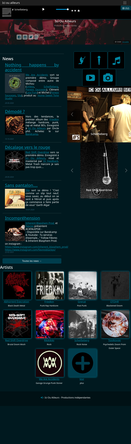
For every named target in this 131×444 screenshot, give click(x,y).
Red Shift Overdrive (37, 152)
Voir (82, 379)
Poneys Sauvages (36, 89)
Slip (19, 95)
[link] (40, 223)
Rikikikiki (49, 340)
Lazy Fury (31, 92)
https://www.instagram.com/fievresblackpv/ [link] (30, 249)
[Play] (43, 9)
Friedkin (54, 119)
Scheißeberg (51, 86)
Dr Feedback (50, 161)
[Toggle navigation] (125, 3)
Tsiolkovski (114, 340)
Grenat (82, 301)
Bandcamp (32, 134)
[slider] (62, 9)
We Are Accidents (37, 74)
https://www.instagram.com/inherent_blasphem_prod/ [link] (36, 246)
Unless (30, 86)
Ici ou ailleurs (11, 3)
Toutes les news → (32, 260)
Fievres (30, 226)
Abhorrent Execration (16, 301)
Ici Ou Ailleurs (37, 128)
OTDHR (114, 301)
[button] (72, 114)
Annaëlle (125, 42)
